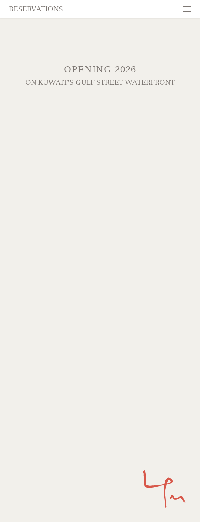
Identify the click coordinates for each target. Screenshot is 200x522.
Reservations (36, 9)
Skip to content (30, 33)
